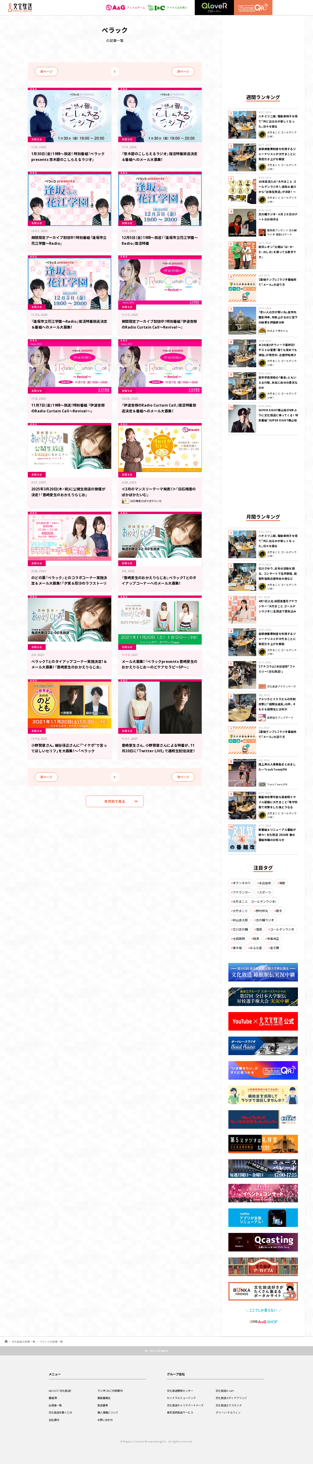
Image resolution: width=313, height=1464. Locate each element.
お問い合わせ (106, 1420)
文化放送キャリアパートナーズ (187, 1405)
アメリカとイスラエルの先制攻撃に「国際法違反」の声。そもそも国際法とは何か (277, 704)
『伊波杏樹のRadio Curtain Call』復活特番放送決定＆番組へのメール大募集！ (159, 407)
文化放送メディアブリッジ (233, 1398)
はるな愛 (256, 948)
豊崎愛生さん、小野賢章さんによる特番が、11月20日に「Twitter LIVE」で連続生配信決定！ (159, 750)
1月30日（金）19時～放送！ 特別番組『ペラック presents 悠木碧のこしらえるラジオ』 (68, 158)
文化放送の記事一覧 (23, 1342)
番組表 (53, 1398)
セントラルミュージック (182, 1398)
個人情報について (108, 1412)
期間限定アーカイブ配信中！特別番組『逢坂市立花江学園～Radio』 (67, 240)
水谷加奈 (265, 883)
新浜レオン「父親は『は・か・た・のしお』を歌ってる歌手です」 (277, 252)
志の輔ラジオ (265, 920)
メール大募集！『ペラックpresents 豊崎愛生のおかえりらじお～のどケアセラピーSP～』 (159, 666)
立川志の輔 (240, 929)
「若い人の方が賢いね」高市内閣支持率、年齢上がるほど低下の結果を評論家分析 (278, 317)
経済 (256, 938)
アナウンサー (242, 892)
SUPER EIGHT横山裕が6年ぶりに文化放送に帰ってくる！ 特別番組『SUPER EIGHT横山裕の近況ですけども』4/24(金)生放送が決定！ (278, 420)
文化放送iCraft (225, 1391)
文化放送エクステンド (230, 1405)
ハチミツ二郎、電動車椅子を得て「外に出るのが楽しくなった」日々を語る (278, 121)
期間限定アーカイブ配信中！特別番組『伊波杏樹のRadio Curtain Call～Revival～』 (158, 326)
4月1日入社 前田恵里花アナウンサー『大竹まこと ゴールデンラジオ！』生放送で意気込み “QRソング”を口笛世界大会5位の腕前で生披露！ (278, 611)
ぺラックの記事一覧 (51, 1342)
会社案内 (54, 1420)
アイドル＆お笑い (167, 7)
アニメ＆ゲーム (123, 7)
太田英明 (239, 938)
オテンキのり (242, 883)
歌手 (279, 911)
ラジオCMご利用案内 (111, 1391)
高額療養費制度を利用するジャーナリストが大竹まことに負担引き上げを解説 (277, 154)
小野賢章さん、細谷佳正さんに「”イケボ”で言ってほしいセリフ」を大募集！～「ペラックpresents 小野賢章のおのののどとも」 (68, 753)
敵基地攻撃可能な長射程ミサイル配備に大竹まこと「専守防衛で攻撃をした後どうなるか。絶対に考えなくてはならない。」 (278, 807)
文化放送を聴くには (61, 1412)
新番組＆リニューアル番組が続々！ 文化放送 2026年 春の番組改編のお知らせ (277, 835)
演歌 (282, 883)
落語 (259, 929)
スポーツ (265, 892)
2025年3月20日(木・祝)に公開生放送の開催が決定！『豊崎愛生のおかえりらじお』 (68, 491)
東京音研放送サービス (181, 1412)
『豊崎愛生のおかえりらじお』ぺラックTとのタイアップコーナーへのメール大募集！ (160, 580)
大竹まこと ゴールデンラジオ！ (254, 901)
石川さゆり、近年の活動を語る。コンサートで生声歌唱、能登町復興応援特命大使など (278, 573)
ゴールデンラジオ (282, 929)
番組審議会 (104, 1398)
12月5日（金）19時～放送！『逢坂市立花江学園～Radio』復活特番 (158, 240)
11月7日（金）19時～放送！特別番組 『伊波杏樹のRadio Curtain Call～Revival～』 (68, 407)
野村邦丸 (262, 911)
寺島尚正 (273, 938)
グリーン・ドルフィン (229, 1412)
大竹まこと (240, 911)
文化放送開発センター (181, 1391)
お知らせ (38, 139)
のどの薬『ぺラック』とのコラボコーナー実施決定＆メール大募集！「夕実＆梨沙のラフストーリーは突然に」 (68, 582)
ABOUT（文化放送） (61, 1391)
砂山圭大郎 (240, 920)
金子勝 (274, 948)
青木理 (237, 948)
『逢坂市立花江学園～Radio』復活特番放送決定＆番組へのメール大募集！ (68, 323)
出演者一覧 (56, 1405)
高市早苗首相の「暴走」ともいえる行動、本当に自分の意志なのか (278, 382)
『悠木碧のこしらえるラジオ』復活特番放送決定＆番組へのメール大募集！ (158, 156)
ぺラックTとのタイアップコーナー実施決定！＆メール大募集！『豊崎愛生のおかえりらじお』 (69, 666)
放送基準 (103, 1405)
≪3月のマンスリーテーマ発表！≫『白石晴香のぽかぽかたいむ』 (159, 491)
